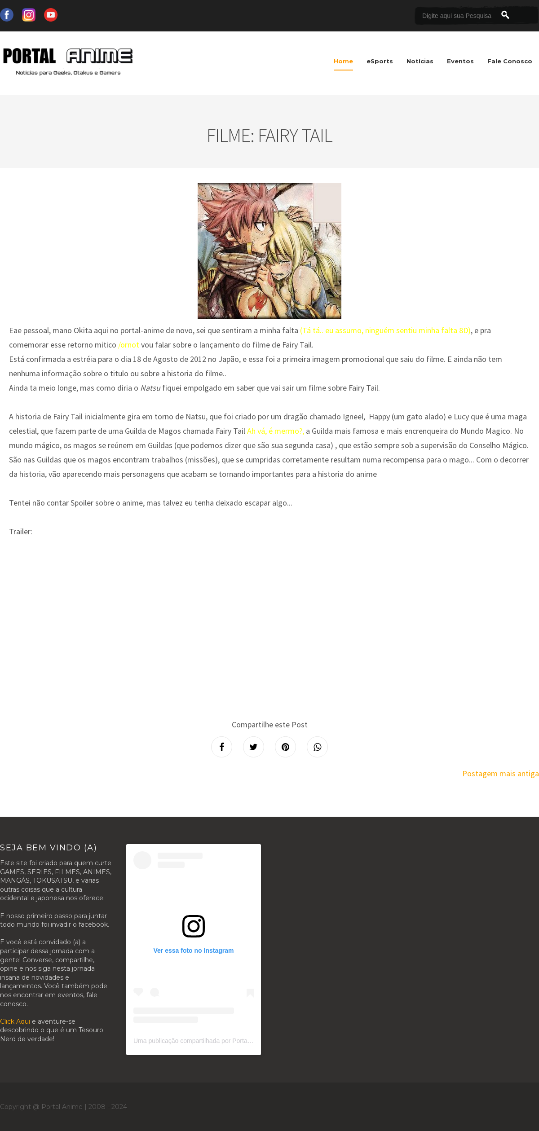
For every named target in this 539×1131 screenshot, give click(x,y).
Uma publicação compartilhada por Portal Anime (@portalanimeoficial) (231, 1040)
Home (343, 61)
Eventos (460, 61)
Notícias (419, 61)
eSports (380, 61)
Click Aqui (15, 1021)
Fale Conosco (509, 61)
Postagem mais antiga (500, 773)
